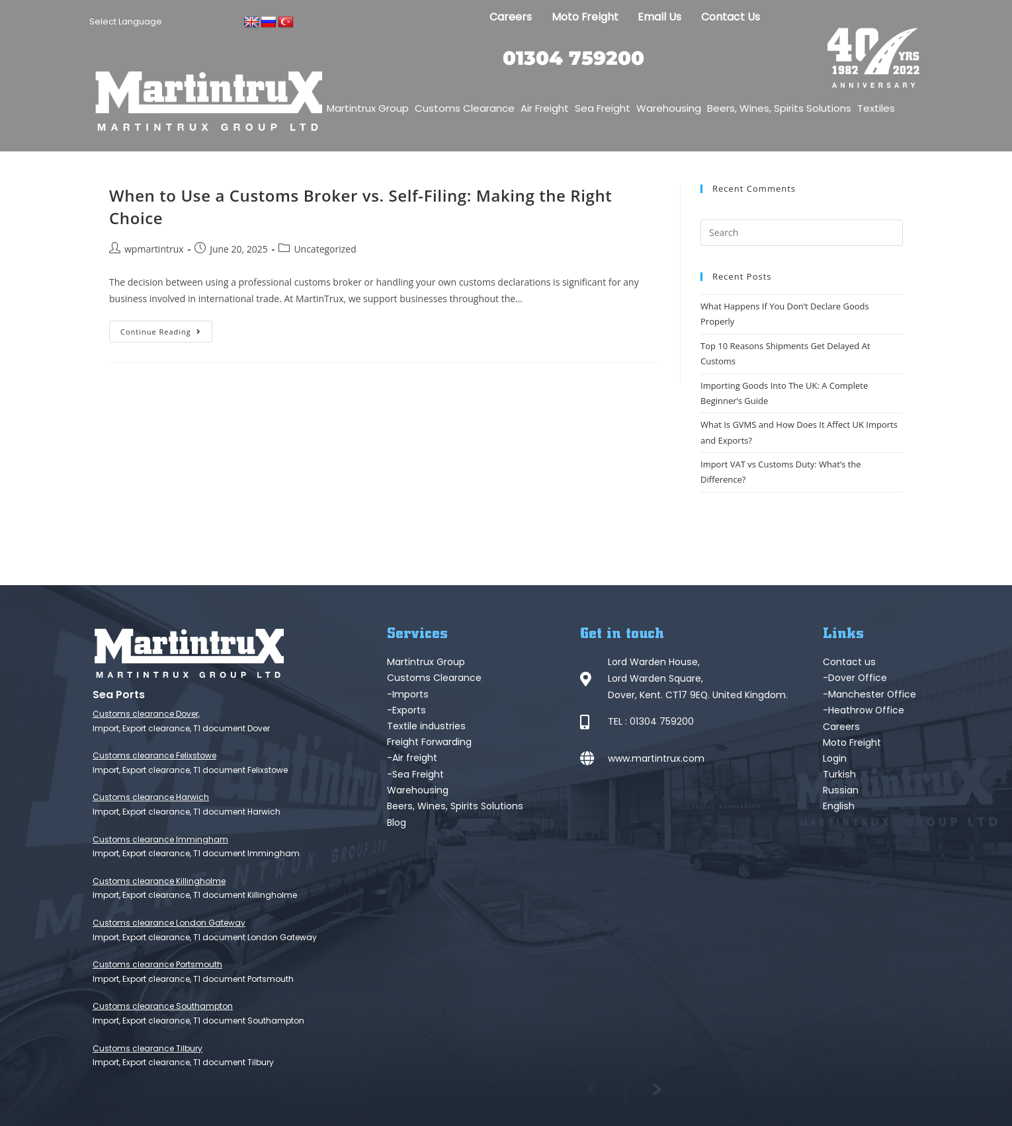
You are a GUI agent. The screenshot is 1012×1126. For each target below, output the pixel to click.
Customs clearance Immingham (160, 839)
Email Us (659, 17)
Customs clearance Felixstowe (154, 755)
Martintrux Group (368, 108)
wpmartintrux (154, 249)
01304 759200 (574, 58)
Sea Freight (602, 108)
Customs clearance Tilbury (147, 1048)
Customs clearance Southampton (163, 1006)
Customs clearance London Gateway (169, 922)
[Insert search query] (801, 233)
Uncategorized (325, 249)
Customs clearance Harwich (151, 797)
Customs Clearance (465, 108)
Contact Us (732, 17)
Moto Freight (583, 17)
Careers (508, 17)
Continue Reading (166, 329)
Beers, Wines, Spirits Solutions (779, 108)
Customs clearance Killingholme (159, 881)
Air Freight (545, 108)
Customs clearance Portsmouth (157, 964)
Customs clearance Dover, (146, 713)
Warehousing (668, 108)
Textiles (876, 108)
